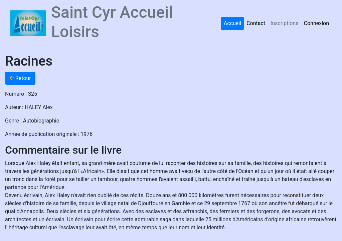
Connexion (316, 23)
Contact (255, 23)
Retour (20, 78)
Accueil (232, 23)
